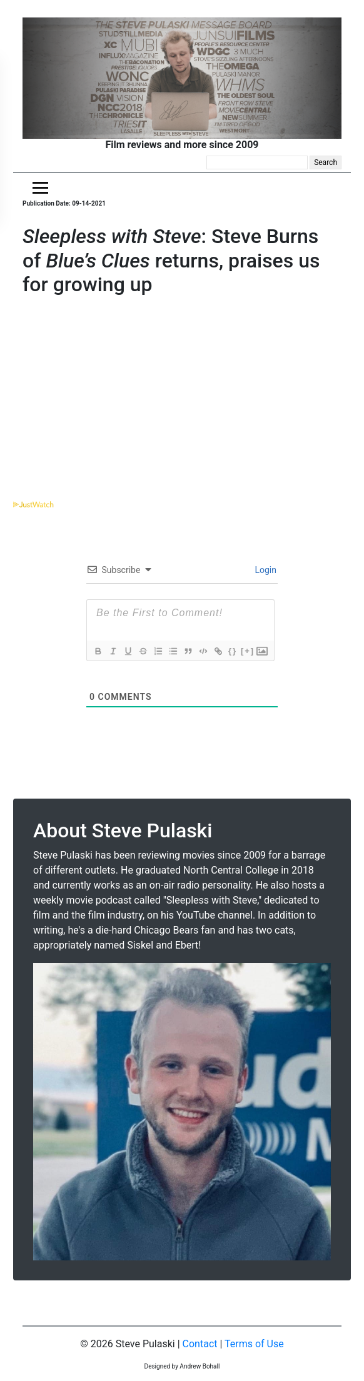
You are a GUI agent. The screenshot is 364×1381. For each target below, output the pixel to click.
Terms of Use (254, 1344)
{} (232, 651)
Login (264, 570)
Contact (200, 1344)
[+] (248, 651)
